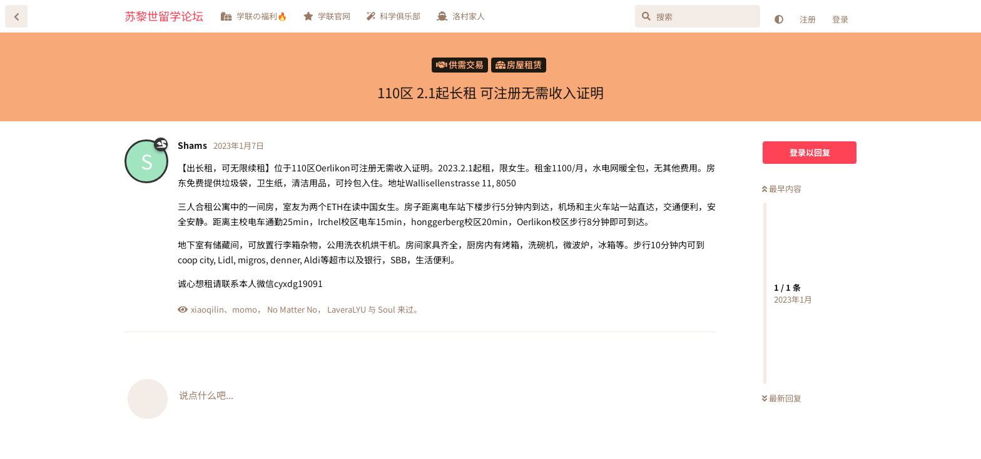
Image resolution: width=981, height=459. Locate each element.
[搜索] (697, 16)
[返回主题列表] (16, 16)
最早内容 (781, 188)
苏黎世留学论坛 (164, 16)
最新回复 (781, 398)
